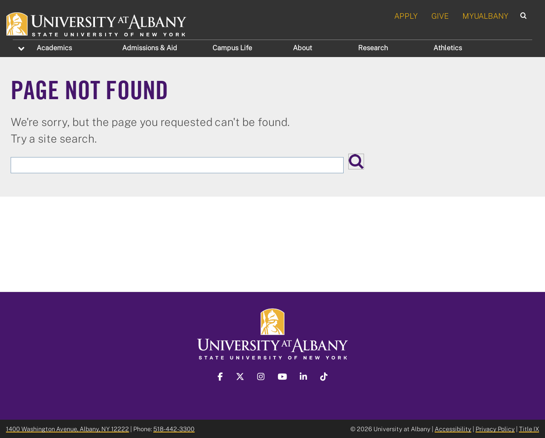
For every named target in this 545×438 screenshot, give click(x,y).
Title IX (529, 428)
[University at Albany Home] (96, 23)
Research (373, 47)
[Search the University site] (177, 165)
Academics (54, 47)
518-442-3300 (174, 428)
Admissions (149, 47)
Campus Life (232, 47)
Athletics (447, 47)
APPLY (406, 15)
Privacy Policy (495, 428)
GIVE (440, 15)
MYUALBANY (485, 15)
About (302, 47)
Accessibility (453, 428)
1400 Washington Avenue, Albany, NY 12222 (67, 428)
